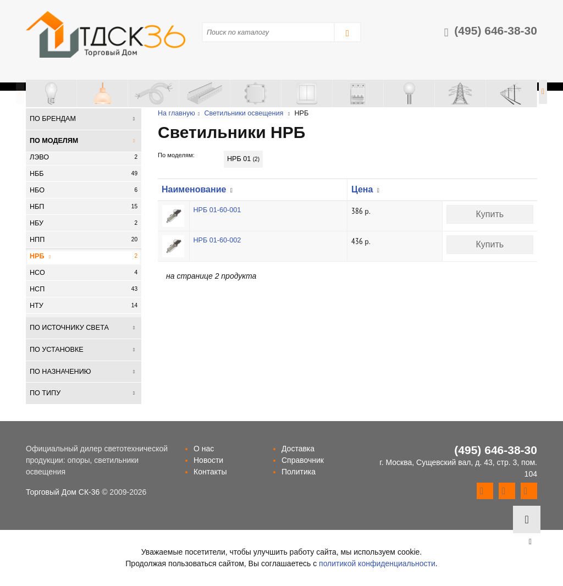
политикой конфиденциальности (377, 563)
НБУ (83, 223)
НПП (83, 239)
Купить (490, 214)
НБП (83, 206)
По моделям (54, 141)
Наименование (194, 189)
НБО (83, 190)
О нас (204, 448)
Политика (299, 471)
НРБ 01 (243, 159)
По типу (45, 393)
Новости (208, 460)
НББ (83, 173)
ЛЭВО (83, 157)
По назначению (60, 371)
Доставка (298, 448)
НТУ (83, 305)
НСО (83, 272)
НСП (83, 289)
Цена (362, 189)
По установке (57, 349)
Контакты (210, 471)
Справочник (303, 460)
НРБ (83, 256)
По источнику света (69, 327)
